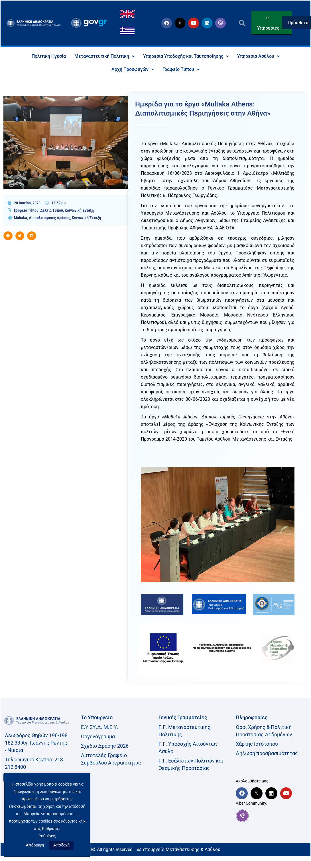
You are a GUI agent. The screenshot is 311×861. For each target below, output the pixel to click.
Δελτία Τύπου (51, 210)
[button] (242, 23)
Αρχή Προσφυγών (132, 69)
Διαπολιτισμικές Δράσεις (49, 217)
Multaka (20, 217)
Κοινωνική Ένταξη (79, 210)
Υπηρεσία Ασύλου (258, 56)
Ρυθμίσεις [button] (47, 836)
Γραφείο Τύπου (181, 69)
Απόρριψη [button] (35, 845)
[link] (272, 815)
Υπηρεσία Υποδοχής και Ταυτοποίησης (186, 56)
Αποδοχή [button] (61, 845)
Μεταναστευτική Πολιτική (104, 56)
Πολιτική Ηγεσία (49, 56)
